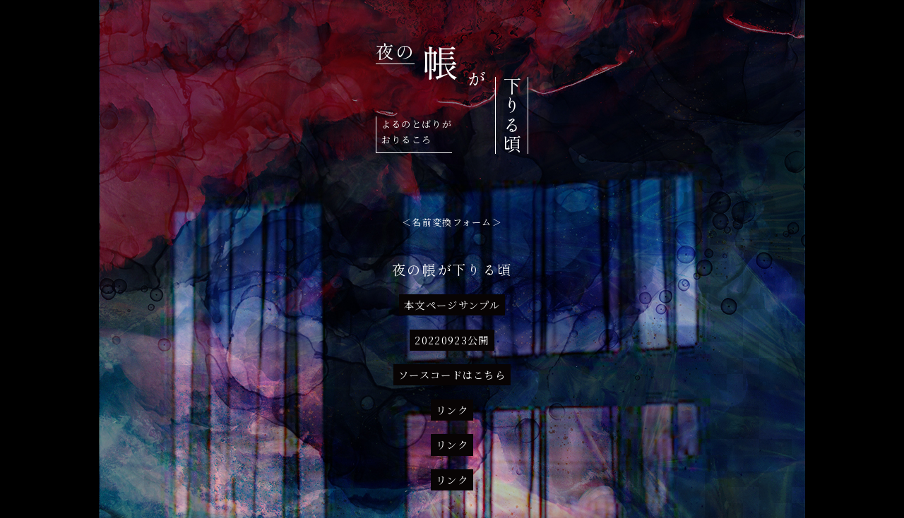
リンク (452, 410)
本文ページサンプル (452, 305)
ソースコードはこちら (452, 375)
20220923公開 (452, 340)
